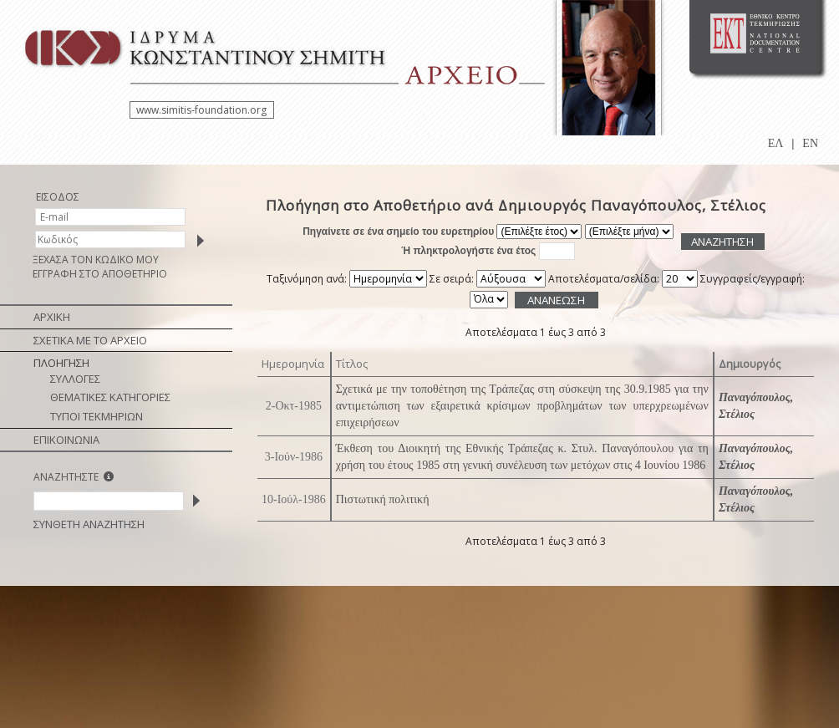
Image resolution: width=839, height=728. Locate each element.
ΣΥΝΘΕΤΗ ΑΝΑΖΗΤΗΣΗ (89, 524)
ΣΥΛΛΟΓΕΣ (75, 378)
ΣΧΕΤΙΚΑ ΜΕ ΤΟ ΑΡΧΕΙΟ (90, 340)
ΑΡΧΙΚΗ (51, 316)
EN (810, 143)
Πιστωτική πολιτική (383, 499)
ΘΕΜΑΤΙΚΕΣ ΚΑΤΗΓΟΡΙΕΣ (110, 397)
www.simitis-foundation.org (201, 110)
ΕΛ (776, 143)
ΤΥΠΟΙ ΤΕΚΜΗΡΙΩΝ (96, 416)
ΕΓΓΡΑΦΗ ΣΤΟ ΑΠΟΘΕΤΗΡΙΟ (100, 274)
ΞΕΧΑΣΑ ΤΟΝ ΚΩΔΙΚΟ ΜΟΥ (96, 259)
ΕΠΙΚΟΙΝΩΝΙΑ (66, 439)
